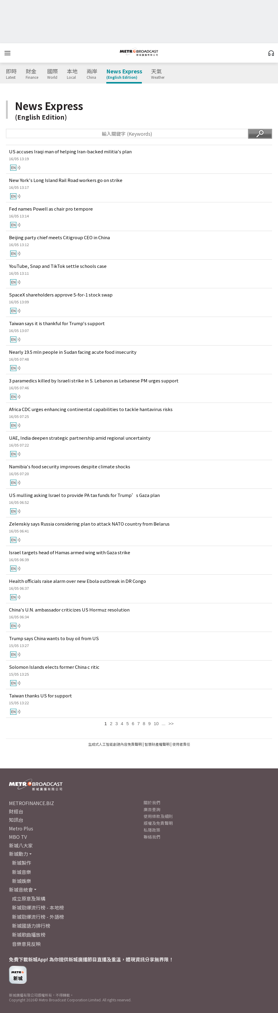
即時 (11, 74)
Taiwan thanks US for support (40, 695)
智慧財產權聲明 (157, 744)
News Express (124, 74)
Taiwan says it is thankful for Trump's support (57, 323)
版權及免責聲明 (158, 823)
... (163, 723)
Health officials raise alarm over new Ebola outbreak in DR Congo (77, 581)
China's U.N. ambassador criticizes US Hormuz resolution (69, 609)
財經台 (16, 811)
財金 (32, 74)
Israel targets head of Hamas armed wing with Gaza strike (69, 552)
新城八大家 (21, 845)
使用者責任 (181, 744)
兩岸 (92, 74)
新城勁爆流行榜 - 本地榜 (38, 907)
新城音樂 (21, 871)
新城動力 (18, 853)
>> (171, 723)
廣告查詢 (152, 809)
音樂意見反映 (26, 943)
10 (156, 723)
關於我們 (152, 802)
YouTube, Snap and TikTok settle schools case (58, 266)
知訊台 (16, 819)
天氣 (158, 74)
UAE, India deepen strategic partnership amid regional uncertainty (79, 438)
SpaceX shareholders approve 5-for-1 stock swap (61, 294)
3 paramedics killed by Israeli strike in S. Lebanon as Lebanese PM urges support (94, 380)
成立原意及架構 (28, 898)
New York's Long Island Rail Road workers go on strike (65, 180)
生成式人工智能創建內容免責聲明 (115, 744)
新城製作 (21, 862)
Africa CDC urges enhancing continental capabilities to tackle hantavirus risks (91, 409)
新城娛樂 (21, 880)
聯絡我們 (152, 837)
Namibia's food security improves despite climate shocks (69, 466)
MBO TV (18, 836)
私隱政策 (152, 830)
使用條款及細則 (158, 816)
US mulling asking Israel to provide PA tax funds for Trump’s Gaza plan (84, 495)
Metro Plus (21, 828)
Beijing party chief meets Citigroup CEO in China (59, 237)
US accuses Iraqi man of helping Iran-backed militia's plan (70, 151)
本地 (72, 74)
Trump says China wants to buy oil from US (54, 638)
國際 (52, 74)
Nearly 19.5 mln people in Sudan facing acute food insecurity (72, 352)
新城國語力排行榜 (31, 925)
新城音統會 (21, 889)
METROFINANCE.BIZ (31, 803)
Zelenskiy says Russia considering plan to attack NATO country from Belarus (89, 524)
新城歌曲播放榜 (28, 934)
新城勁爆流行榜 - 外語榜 (38, 916)
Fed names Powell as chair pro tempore (51, 209)
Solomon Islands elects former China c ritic (54, 667)
